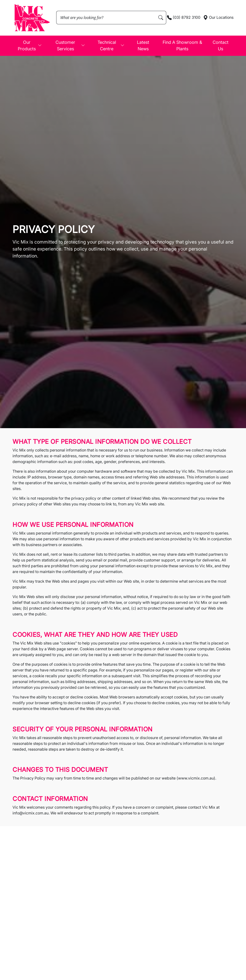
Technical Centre (111, 45)
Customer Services (70, 45)
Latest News (143, 45)
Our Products (30, 45)
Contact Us (220, 45)
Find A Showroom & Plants (182, 45)
